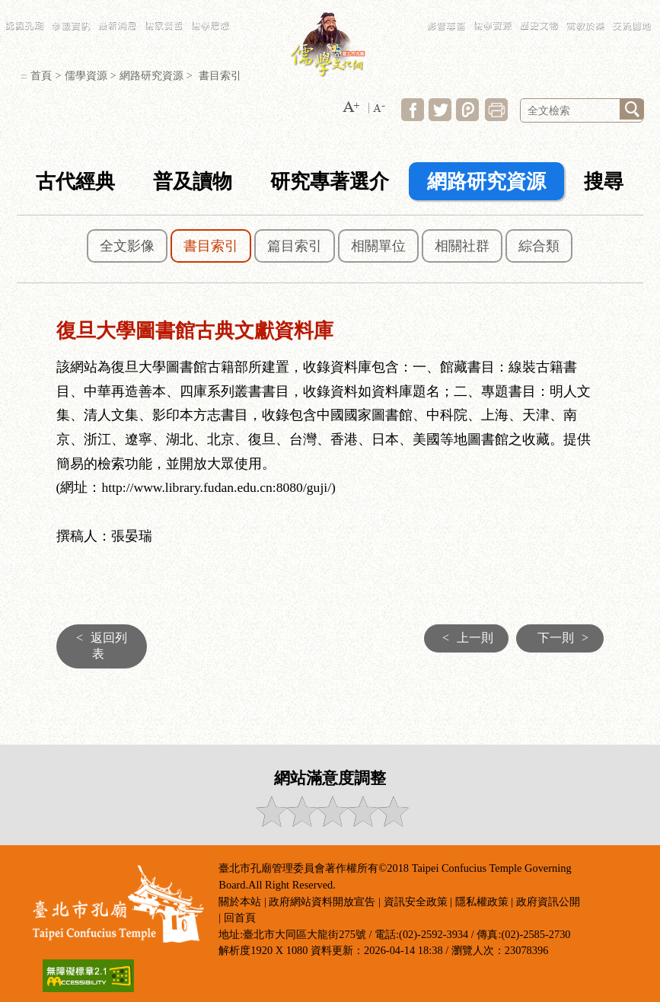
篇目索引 (294, 246)
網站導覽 (485, 8)
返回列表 (98, 645)
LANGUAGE (549, 8)
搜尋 (603, 182)
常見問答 (515, 8)
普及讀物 (192, 182)
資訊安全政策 (416, 901)
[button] (351, 107)
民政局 (581, 8)
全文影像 (127, 246)
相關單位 (378, 246)
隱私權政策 (482, 901)
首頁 (41, 75)
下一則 (566, 637)
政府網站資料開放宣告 (322, 901)
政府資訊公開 (548, 901)
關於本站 (239, 901)
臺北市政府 (611, 8)
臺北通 (641, 8)
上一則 (464, 637)
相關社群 (462, 246)
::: (464, 8)
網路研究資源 (151, 75)
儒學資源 (86, 75)
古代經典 (75, 182)
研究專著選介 (329, 182)
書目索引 (210, 246)
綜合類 (539, 246)
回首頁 (240, 917)
